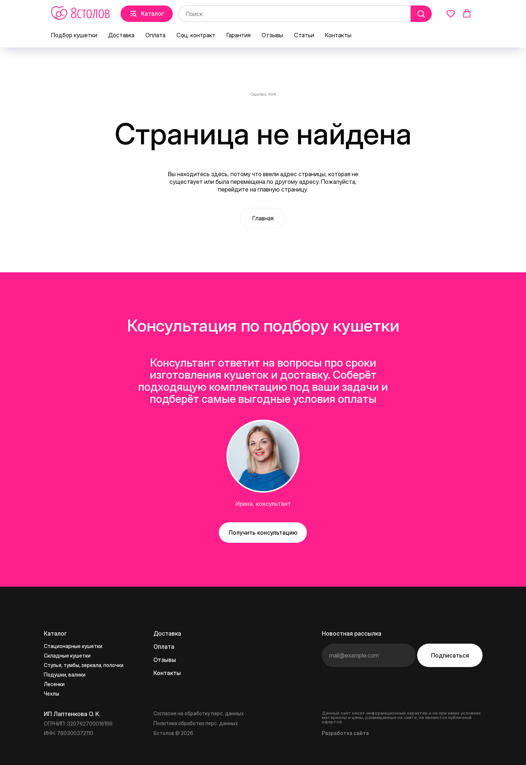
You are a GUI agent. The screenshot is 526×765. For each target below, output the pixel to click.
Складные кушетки (67, 655)
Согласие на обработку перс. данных (198, 713)
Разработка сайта (345, 733)
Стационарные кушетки (73, 646)
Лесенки (54, 684)
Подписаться (450, 655)
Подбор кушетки (74, 35)
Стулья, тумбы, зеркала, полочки (83, 665)
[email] (369, 655)
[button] (450, 13)
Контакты (338, 35)
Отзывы (272, 35)
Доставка (121, 35)
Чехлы (51, 693)
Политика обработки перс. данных (195, 723)
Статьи (304, 35)
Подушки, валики (64, 674)
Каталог (55, 633)
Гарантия (238, 35)
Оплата (155, 35)
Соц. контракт (196, 35)
